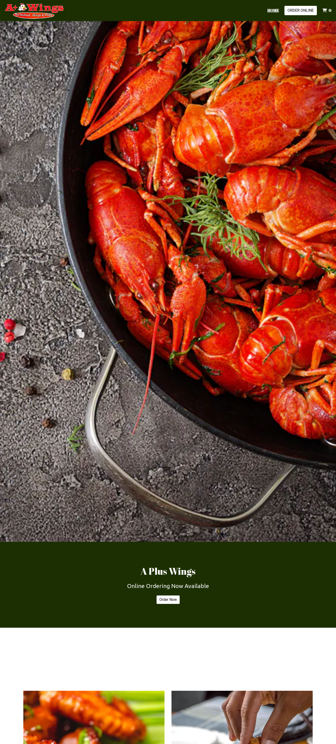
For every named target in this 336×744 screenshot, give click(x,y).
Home (273, 10)
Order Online (300, 10)
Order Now (168, 599)
